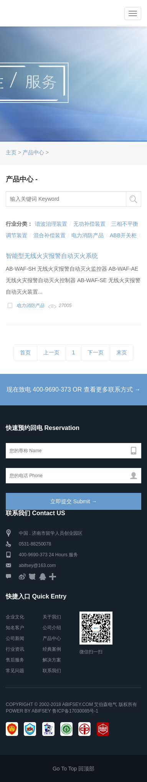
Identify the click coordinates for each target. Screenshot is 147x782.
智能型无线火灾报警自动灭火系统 (52, 256)
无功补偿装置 (89, 224)
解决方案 (52, 660)
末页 (121, 352)
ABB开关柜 (123, 235)
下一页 (96, 352)
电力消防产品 (87, 235)
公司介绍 (52, 627)
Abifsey (41, 711)
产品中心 (33, 152)
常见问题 (15, 670)
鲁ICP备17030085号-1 (75, 711)
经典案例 (52, 649)
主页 (11, 152)
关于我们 (52, 617)
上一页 (51, 352)
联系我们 (52, 670)
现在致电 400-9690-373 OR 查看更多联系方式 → (73, 389)
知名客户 (15, 627)
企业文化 (15, 617)
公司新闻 (15, 638)
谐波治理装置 (51, 224)
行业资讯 (15, 649)
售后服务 (15, 660)
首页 (25, 352)
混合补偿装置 (49, 235)
